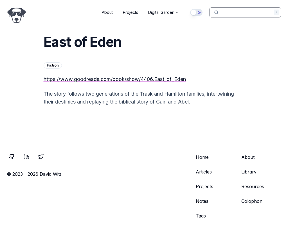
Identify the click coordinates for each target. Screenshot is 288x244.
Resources (252, 186)
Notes (202, 201)
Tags (201, 216)
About (107, 12)
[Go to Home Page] (16, 15)
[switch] (196, 12)
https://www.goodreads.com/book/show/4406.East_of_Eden (115, 79)
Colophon (251, 201)
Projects (130, 12)
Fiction (53, 65)
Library (248, 172)
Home (202, 157)
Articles (204, 172)
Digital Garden (163, 12)
